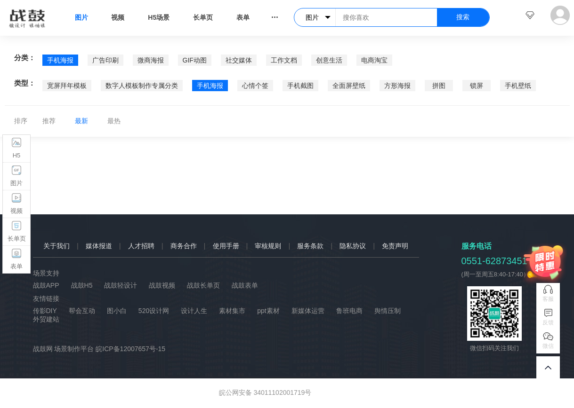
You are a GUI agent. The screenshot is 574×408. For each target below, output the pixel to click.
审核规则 (268, 246)
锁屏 (476, 85)
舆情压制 (387, 310)
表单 (243, 17)
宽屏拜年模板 (67, 85)
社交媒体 (239, 60)
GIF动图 (195, 60)
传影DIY (45, 310)
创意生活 (329, 60)
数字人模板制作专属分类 (141, 85)
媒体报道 (99, 246)
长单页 (203, 17)
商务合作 (183, 246)
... (274, 15)
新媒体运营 (307, 310)
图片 (81, 17)
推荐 (49, 121)
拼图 (438, 85)
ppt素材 (268, 310)
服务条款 (310, 246)
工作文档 (284, 60)
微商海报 (150, 60)
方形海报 (397, 85)
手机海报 (60, 60)
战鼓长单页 (203, 285)
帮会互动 (82, 310)
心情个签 (255, 85)
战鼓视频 (162, 285)
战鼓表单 (245, 285)
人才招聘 (141, 246)
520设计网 (153, 310)
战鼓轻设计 (120, 285)
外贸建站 (46, 319)
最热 (114, 121)
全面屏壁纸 (348, 85)
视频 (117, 17)
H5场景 (159, 17)
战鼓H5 (82, 285)
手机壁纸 (518, 85)
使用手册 (226, 246)
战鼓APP (46, 285)
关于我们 (56, 246)
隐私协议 (353, 246)
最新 (81, 121)
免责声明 (395, 246)
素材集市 (232, 310)
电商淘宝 (374, 60)
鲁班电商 (349, 310)
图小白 (117, 310)
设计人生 (194, 310)
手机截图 (300, 85)
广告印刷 (105, 60)
